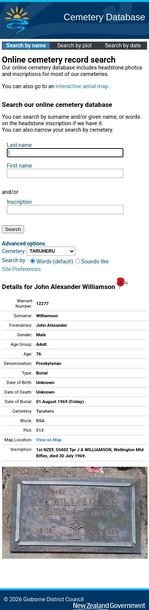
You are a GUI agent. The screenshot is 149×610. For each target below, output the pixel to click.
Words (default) (51, 261)
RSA (40, 420)
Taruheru (44, 411)
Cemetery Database (104, 17)
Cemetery (13, 251)
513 (40, 430)
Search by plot (74, 45)
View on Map (49, 439)
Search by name (26, 45)
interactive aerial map (82, 86)
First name (19, 166)
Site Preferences (21, 269)
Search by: (14, 260)
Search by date (123, 45)
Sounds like (92, 261)
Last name (19, 145)
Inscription (19, 202)
